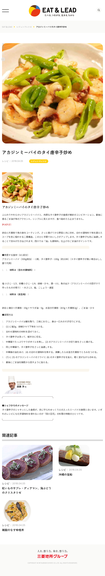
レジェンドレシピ (24, 26)
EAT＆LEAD (7, 26)
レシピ (5, 161)
